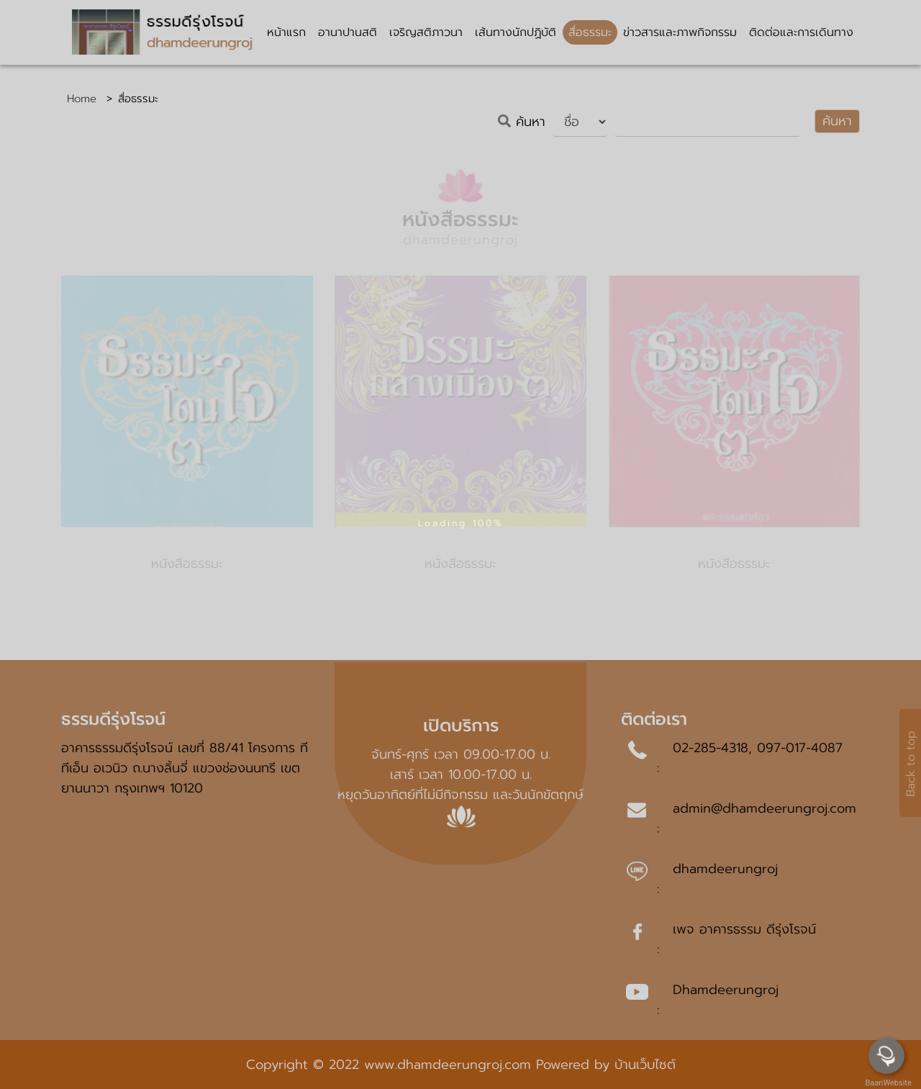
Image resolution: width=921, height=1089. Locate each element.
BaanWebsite (887, 1083)
